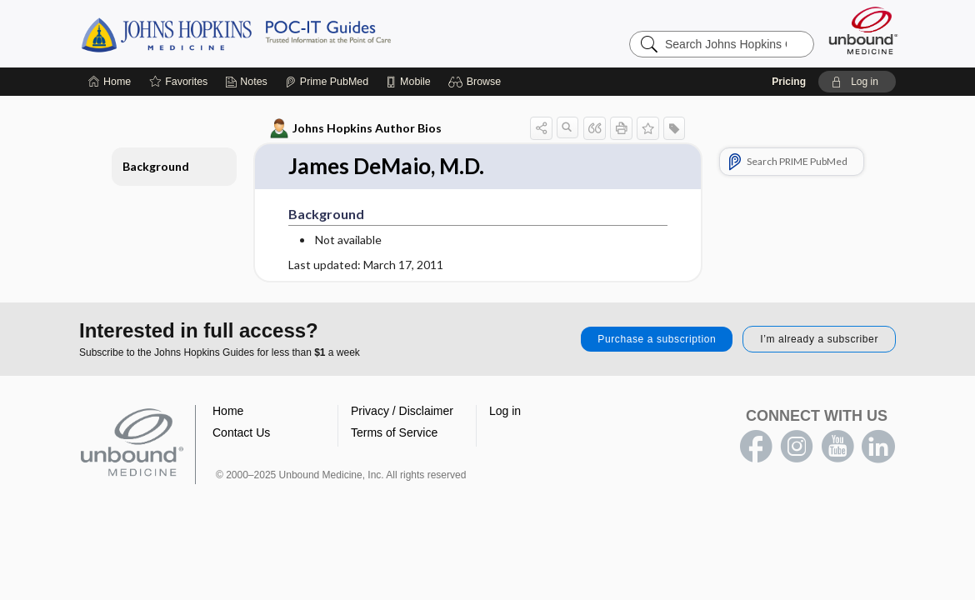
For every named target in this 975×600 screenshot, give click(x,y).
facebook (755, 446)
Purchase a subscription (657, 339)
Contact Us (241, 432)
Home (227, 411)
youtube (837, 446)
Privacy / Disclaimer (402, 411)
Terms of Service (394, 432)
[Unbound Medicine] (863, 30)
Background (155, 166)
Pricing (789, 82)
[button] (477, 82)
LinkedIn (878, 446)
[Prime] (326, 82)
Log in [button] (505, 411)
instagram (796, 446)
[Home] (109, 82)
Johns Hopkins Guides (287, 33)
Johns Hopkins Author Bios (356, 128)
